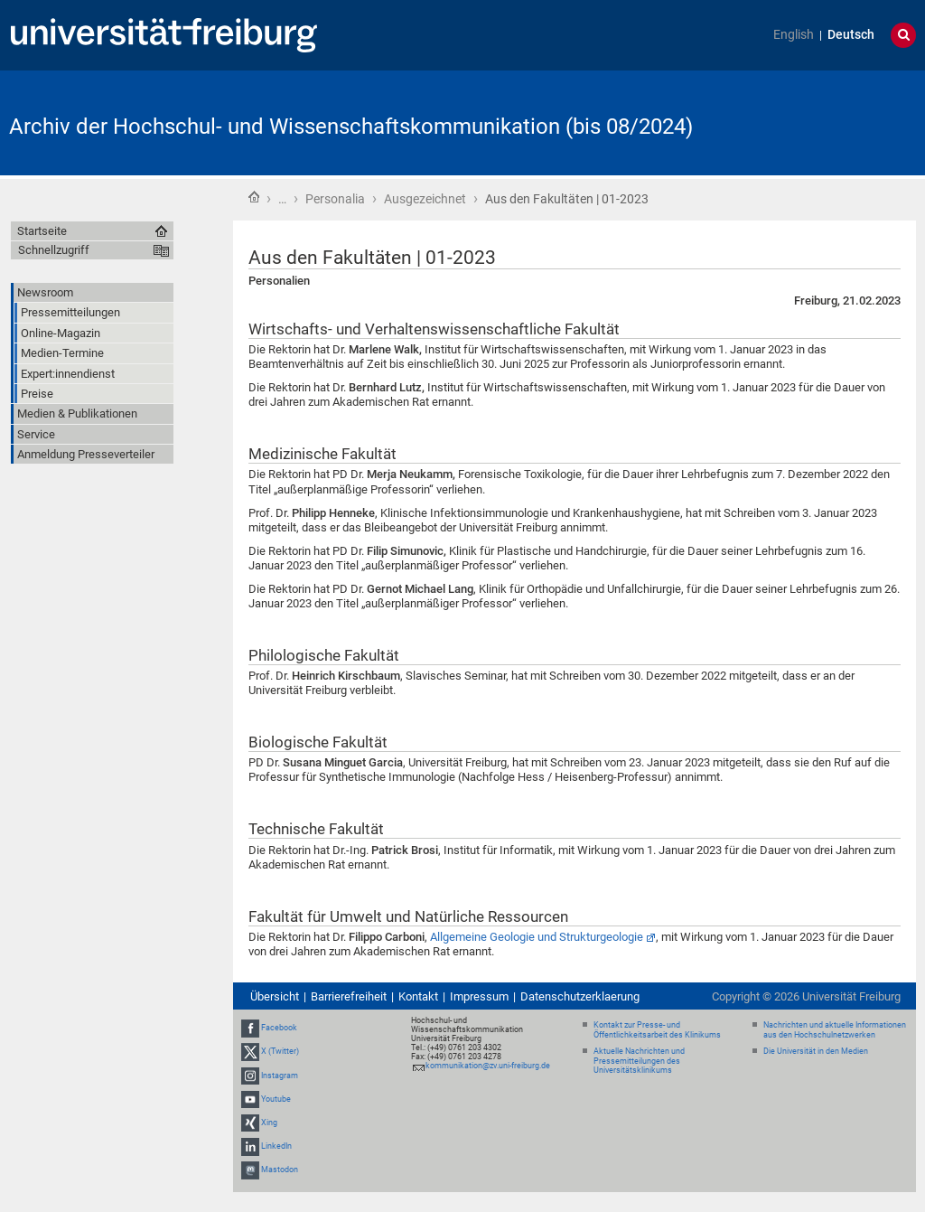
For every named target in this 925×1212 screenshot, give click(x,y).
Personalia (335, 199)
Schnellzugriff (53, 250)
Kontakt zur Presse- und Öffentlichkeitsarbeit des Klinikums (657, 1029)
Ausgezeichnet (425, 199)
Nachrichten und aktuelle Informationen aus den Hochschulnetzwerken (834, 1029)
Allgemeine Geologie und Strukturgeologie (536, 937)
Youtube (276, 1099)
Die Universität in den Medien (815, 1051)
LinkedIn (276, 1146)
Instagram (279, 1075)
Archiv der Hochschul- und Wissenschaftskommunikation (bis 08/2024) (351, 126)
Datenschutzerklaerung (580, 996)
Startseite (253, 197)
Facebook (279, 1027)
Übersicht (274, 996)
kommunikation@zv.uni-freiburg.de (487, 1065)
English (793, 34)
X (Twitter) (280, 1051)
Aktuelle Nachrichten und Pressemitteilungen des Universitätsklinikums (639, 1061)
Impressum (479, 996)
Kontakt (418, 996)
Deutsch (850, 34)
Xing (269, 1122)
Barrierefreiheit (349, 996)
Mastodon (279, 1169)
